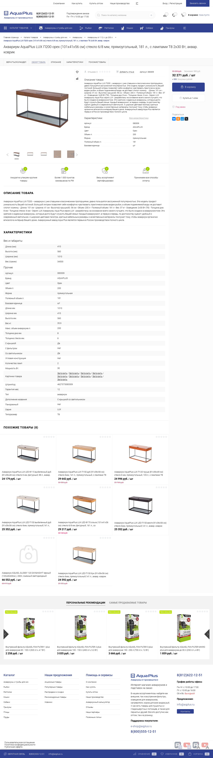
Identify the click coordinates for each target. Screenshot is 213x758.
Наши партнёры (93, 712)
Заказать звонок (198, 3)
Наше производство (120, 3)
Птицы (6, 712)
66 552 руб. (28, 582)
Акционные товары (53, 682)
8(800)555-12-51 (37, 754)
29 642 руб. (84, 481)
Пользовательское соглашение (19, 743)
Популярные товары (54, 687)
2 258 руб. (14, 653)
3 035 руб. (65, 653)
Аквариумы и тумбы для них (16, 682)
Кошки (6, 697)
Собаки (7, 702)
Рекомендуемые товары (55, 697)
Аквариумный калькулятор (98, 702)
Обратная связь (14, 754)
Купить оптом (96, 3)
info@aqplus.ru (186, 704)
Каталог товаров (19, 28)
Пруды (6, 718)
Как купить (77, 3)
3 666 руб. (117, 653)
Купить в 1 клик (188, 98)
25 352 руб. (28, 531)
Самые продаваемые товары (128, 603)
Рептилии (8, 692)
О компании (59, 3)
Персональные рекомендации (85, 603)
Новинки (48, 702)
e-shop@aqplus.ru (141, 726)
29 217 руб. (84, 531)
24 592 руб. (84, 582)
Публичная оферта (13, 747)
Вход (165, 3)
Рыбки (6, 687)
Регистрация (176, 3)
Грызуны (7, 707)
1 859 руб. (168, 653)
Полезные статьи (93, 718)
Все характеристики (139, 118)
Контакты (185, 712)
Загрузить (62, 373)
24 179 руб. (28, 481)
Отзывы (89, 707)
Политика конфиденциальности (19, 745)
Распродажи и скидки (54, 692)
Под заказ (178, 107)
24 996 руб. (140, 481)
